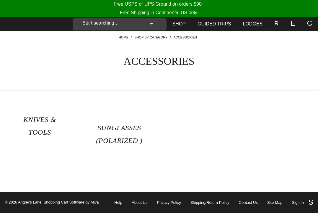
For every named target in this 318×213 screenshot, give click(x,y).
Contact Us (248, 202)
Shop (179, 23)
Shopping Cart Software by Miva (71, 202)
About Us (140, 202)
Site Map (274, 202)
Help (118, 202)
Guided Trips (214, 23)
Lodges (253, 23)
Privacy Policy (169, 202)
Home (123, 37)
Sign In (298, 202)
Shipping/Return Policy (209, 202)
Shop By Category (150, 37)
